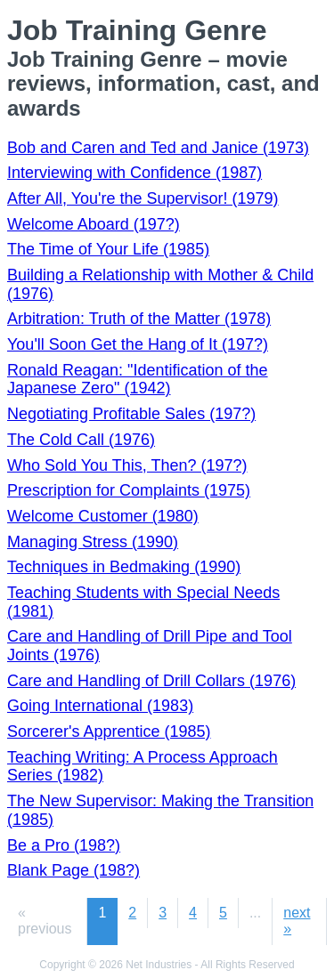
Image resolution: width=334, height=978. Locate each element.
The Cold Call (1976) (81, 440)
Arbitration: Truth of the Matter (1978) (139, 318)
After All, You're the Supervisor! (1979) (143, 198)
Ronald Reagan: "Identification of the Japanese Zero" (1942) (137, 379)
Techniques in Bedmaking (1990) (123, 567)
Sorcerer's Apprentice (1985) (109, 731)
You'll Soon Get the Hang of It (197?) (137, 344)
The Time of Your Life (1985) (108, 249)
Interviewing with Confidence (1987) (134, 173)
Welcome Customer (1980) (103, 516)
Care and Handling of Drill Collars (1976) (151, 681)
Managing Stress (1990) (92, 542)
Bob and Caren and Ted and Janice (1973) (158, 148)
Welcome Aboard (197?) (93, 224)
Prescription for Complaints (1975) (128, 490)
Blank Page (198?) (73, 870)
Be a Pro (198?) (63, 845)
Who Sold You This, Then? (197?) (127, 465)
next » (296, 920)
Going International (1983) (100, 706)
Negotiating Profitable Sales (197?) (131, 414)
